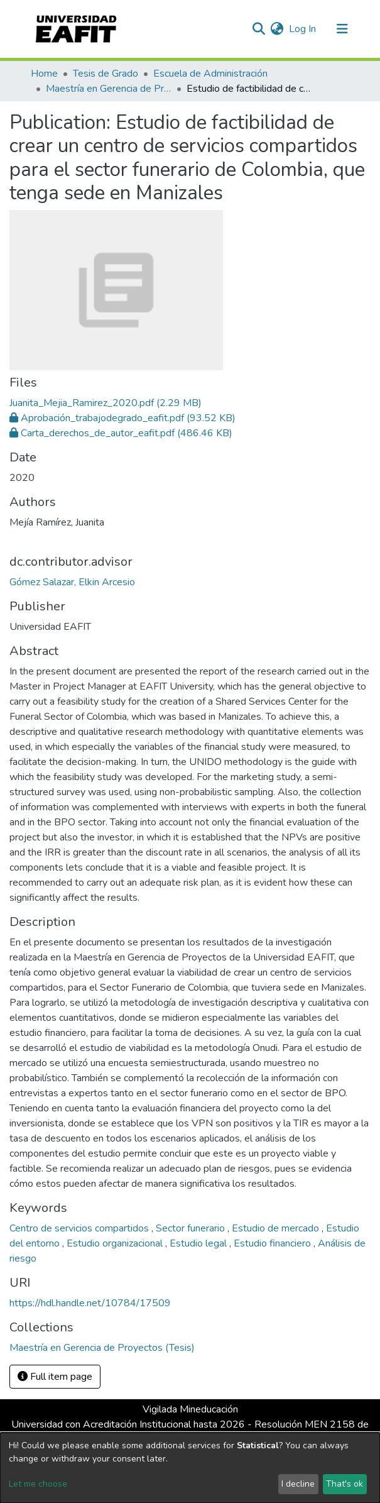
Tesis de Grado (105, 73)
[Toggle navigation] (342, 28)
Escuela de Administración (210, 73)
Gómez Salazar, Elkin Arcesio (72, 582)
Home (44, 73)
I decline (298, 1484)
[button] (277, 28)
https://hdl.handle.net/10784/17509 (90, 1303)
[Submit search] (259, 28)
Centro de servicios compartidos (80, 1228)
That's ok (344, 1484)
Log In (303, 29)
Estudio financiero (273, 1243)
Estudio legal (199, 1243)
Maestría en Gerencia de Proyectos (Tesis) (108, 89)
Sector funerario (191, 1228)
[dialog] (190, 1468)
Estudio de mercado (277, 1228)
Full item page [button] (55, 1377)
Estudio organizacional (116, 1243)
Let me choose (38, 1484)
